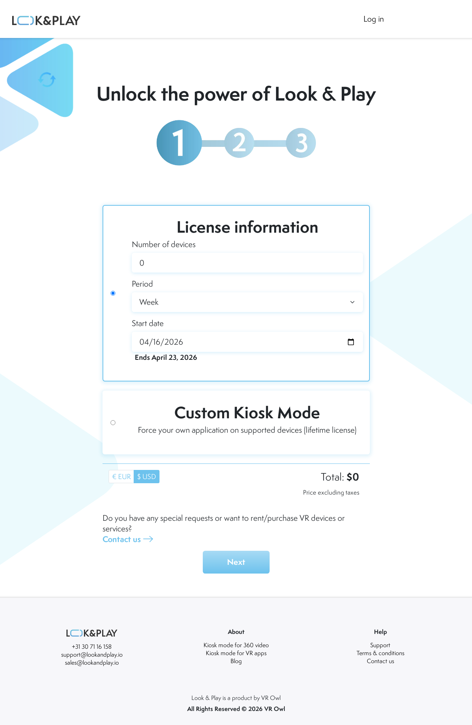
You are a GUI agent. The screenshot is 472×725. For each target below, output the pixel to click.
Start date (148, 323)
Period (142, 284)
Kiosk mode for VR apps (236, 653)
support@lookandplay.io (92, 654)
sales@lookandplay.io (92, 662)
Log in (373, 18)
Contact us (122, 539)
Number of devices (164, 244)
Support (380, 645)
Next (236, 561)
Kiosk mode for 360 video (236, 645)
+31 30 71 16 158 (92, 646)
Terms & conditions (380, 653)
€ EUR (121, 476)
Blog (236, 661)
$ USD (146, 476)
